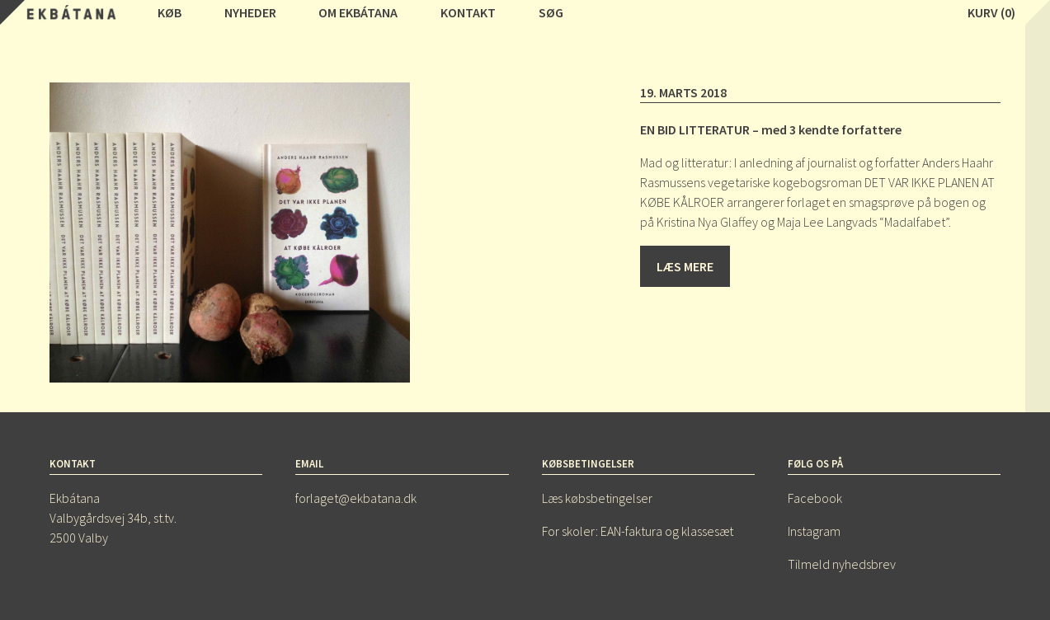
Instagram (814, 531)
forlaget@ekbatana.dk (356, 498)
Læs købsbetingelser (597, 498)
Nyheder (250, 12)
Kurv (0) (991, 12)
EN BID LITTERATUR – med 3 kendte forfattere (771, 129)
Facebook (815, 498)
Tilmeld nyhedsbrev (842, 564)
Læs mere (685, 266)
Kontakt (468, 12)
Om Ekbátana (358, 12)
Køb (169, 12)
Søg (551, 12)
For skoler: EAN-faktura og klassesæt (637, 531)
